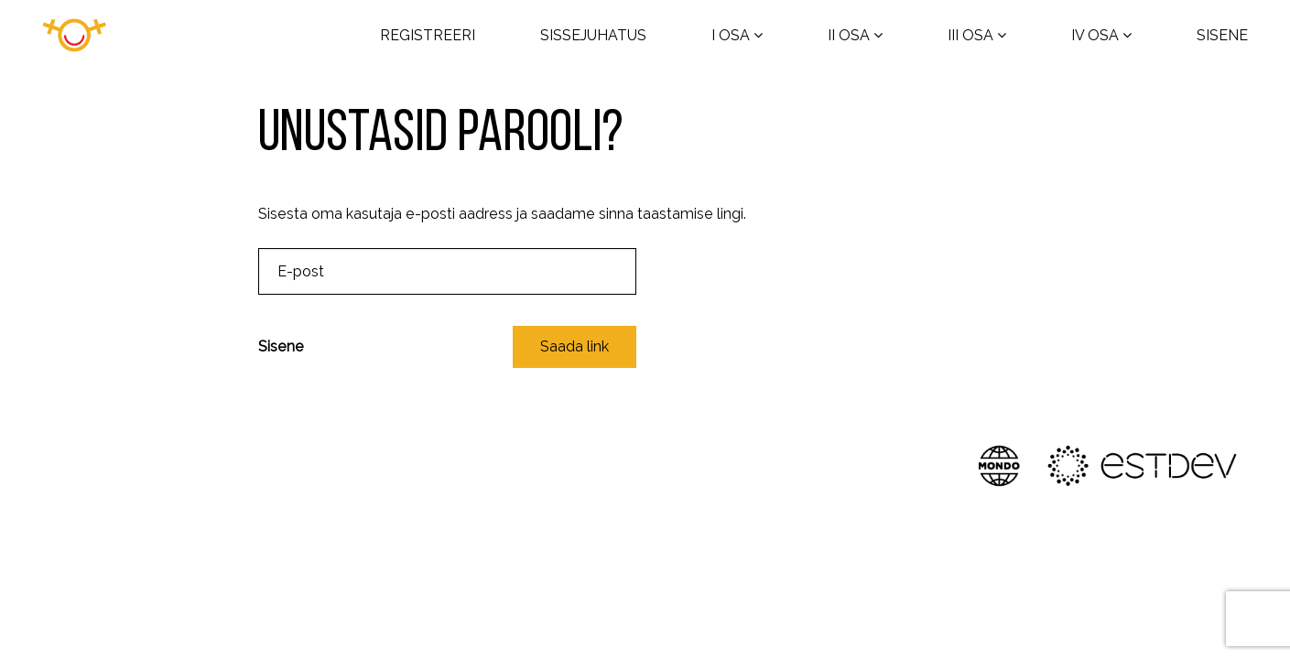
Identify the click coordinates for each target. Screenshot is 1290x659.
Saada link (574, 346)
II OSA (849, 35)
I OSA (730, 35)
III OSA (970, 35)
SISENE (1222, 35)
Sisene (281, 346)
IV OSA (1095, 35)
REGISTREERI (427, 35)
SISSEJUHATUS (593, 35)
